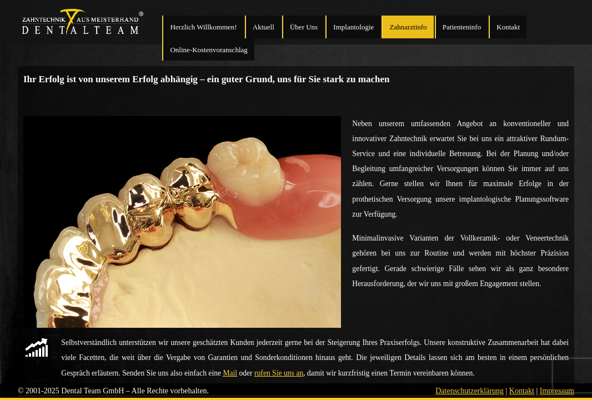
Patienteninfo (462, 27)
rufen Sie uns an (278, 373)
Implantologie (353, 27)
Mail (230, 373)
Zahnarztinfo (408, 27)
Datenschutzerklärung (469, 391)
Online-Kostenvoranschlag (208, 50)
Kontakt (508, 27)
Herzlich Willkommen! (203, 27)
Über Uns (304, 27)
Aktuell (263, 27)
